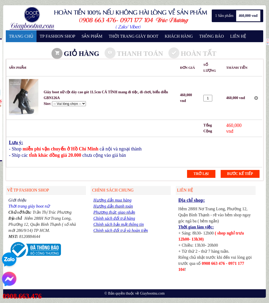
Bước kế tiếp (240, 174)
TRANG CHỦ (21, 36)
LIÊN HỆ (238, 36)
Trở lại (201, 174)
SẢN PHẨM (91, 36)
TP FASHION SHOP (57, 36)
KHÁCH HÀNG (179, 36)
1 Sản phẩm (224, 16)
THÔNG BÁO (211, 36)
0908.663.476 (22, 296)
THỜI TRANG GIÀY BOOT (133, 36)
